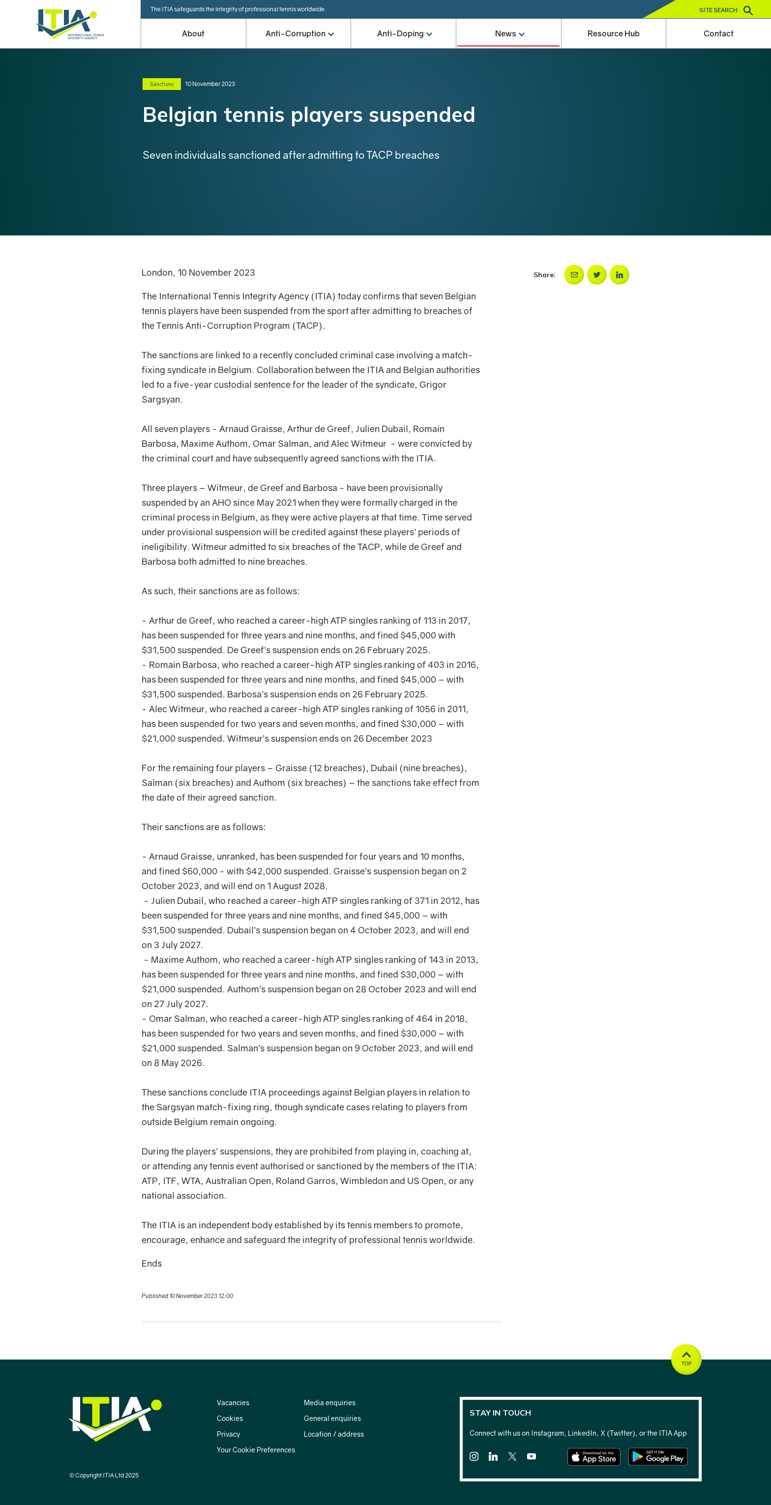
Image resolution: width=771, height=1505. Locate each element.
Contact (719, 33)
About (193, 33)
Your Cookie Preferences (256, 1450)
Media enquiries (330, 1402)
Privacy (228, 1434)
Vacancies (233, 1402)
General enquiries (332, 1418)
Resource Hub (614, 33)
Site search (726, 10)
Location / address (334, 1434)
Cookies (230, 1418)
